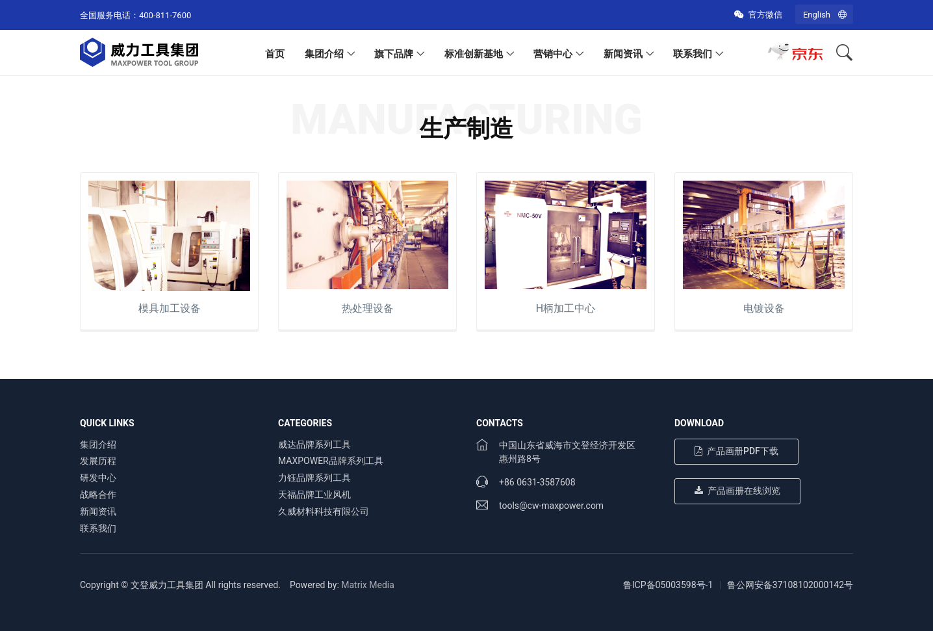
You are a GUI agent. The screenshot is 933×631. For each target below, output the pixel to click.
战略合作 (98, 494)
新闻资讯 (623, 54)
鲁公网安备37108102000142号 (790, 585)
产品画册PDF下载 (736, 451)
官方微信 (758, 14)
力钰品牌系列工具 (314, 477)
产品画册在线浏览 (737, 490)
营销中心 (552, 54)
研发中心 (98, 477)
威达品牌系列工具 (314, 444)
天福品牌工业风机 (314, 494)
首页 (275, 54)
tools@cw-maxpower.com (551, 505)
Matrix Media (367, 585)
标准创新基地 (473, 54)
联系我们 (692, 54)
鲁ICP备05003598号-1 (668, 585)
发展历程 (98, 461)
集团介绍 (324, 54)
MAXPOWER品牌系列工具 (330, 461)
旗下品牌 (393, 54)
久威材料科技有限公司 (323, 511)
